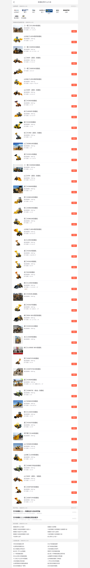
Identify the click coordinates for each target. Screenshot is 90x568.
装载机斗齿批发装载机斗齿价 (21, 534)
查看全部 (73, 508)
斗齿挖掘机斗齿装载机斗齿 (55, 534)
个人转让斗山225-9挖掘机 (20, 558)
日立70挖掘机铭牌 (53, 544)
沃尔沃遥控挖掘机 (52, 566)
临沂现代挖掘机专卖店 (54, 563)
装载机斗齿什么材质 (53, 531)
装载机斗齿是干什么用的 (20, 531)
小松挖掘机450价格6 (19, 561)
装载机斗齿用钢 (52, 527)
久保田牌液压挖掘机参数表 (20, 563)
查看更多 (73, 6)
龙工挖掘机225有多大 (19, 549)
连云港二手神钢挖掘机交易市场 (56, 553)
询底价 (74, 31)
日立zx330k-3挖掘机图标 (20, 556)
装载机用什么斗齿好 (18, 527)
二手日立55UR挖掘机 (53, 561)
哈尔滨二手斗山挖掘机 (19, 551)
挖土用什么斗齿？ (52, 536)
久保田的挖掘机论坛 (18, 546)
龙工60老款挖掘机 (53, 546)
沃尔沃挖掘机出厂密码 (19, 566)
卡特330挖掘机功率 (18, 544)
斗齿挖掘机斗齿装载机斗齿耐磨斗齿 (57, 529)
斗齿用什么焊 (17, 536)
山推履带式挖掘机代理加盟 (55, 556)
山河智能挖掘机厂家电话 (54, 558)
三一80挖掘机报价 (18, 553)
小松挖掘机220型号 (53, 549)
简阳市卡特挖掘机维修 (54, 551)
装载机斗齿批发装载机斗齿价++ (22, 529)
